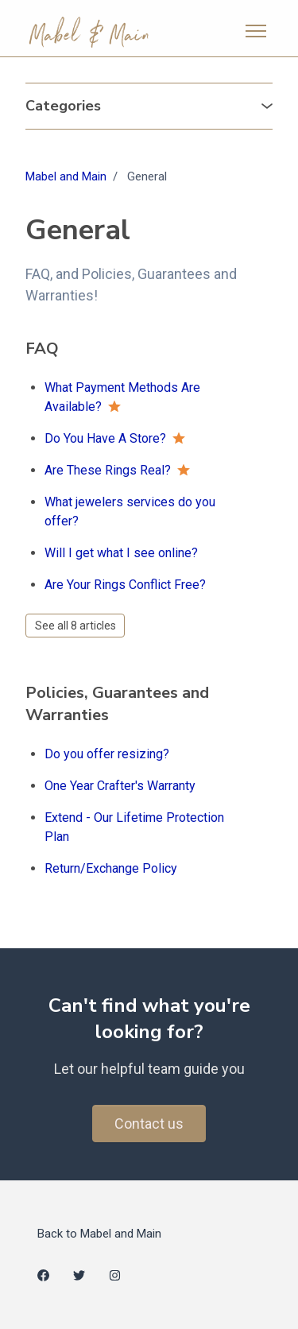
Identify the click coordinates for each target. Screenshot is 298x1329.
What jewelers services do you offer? (130, 511)
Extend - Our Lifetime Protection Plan (134, 827)
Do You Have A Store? (105, 438)
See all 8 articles (75, 625)
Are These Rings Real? (108, 470)
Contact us (149, 1123)
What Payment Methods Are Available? (122, 397)
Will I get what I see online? (121, 552)
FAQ (42, 348)
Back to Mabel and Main (99, 1233)
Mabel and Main (65, 176)
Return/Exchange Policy (111, 868)
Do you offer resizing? (107, 753)
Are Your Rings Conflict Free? (125, 584)
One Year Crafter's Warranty (120, 785)
